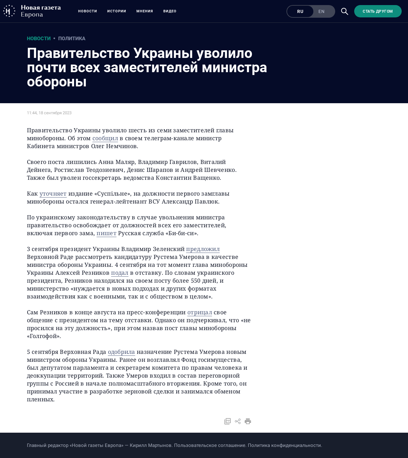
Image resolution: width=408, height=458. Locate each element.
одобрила (121, 351)
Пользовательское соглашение (209, 445)
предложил (202, 249)
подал (119, 272)
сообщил (105, 138)
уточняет (53, 193)
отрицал (199, 312)
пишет (106, 233)
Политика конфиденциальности (284, 445)
